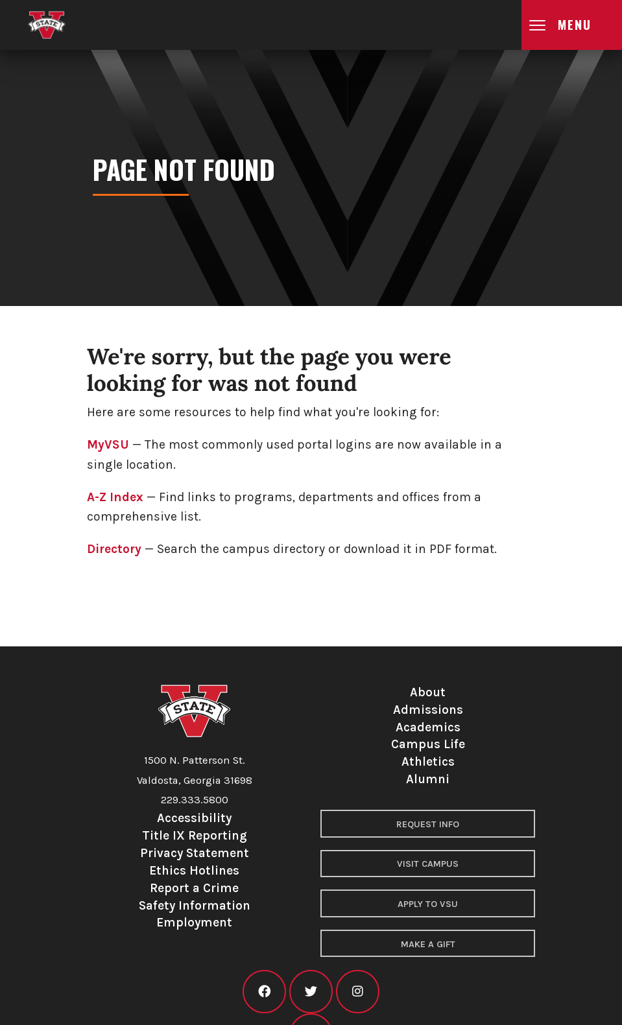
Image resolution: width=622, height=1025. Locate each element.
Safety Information (194, 905)
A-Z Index (115, 496)
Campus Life (428, 744)
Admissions (428, 709)
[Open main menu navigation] (571, 25)
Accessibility (194, 818)
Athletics (428, 761)
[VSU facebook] (264, 991)
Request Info (427, 824)
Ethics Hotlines (194, 870)
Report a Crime (194, 888)
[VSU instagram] (357, 991)
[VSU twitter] (311, 991)
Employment (194, 922)
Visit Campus (428, 863)
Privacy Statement (194, 853)
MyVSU (108, 444)
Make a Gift (428, 944)
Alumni (427, 779)
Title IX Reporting (194, 835)
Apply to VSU (428, 904)
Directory (114, 548)
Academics (428, 727)
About (428, 692)
